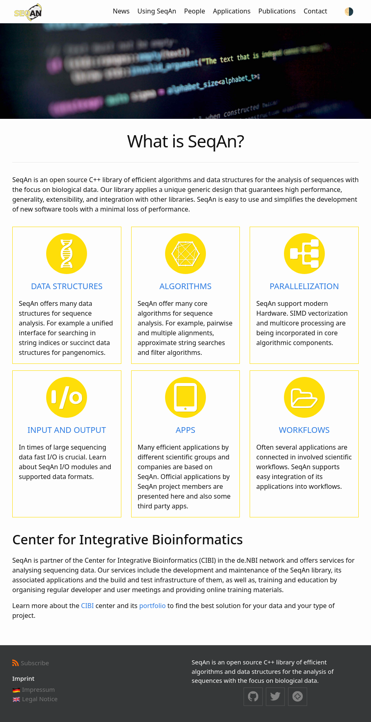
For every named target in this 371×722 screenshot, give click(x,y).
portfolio (152, 605)
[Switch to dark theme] (349, 11)
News (121, 11)
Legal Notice (35, 699)
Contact (315, 11)
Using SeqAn (156, 11)
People (194, 11)
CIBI (87, 605)
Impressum (33, 689)
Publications (276, 11)
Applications (231, 11)
